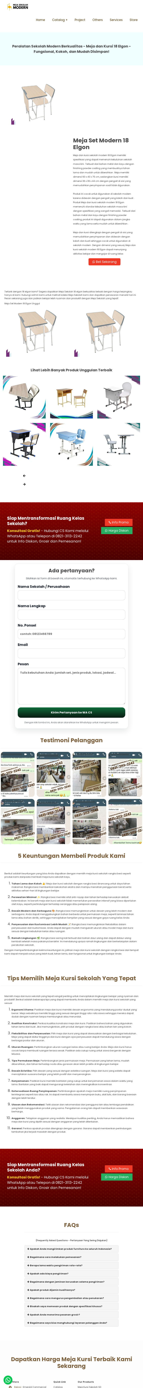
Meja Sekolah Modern (76, 1383)
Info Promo (119, 469)
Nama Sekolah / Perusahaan (71, 539)
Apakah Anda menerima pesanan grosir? (53, 1261)
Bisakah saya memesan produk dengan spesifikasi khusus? (64, 1252)
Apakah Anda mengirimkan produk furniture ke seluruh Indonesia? (69, 1195)
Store (134, 20)
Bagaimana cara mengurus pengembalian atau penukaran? (65, 1244)
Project (80, 20)
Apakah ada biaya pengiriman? (47, 1219)
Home (40, 20)
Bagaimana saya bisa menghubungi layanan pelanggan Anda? (67, 1269)
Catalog (58, 20)
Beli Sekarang (105, 208)
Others (97, 20)
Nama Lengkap (71, 558)
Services (116, 20)
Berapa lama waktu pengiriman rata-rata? (54, 1211)
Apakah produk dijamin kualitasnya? (51, 1236)
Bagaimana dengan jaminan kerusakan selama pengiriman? (65, 1228)
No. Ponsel (71, 577)
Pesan (71, 629)
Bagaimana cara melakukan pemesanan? (54, 1203)
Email (71, 597)
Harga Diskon (117, 477)
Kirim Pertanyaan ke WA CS (71, 659)
